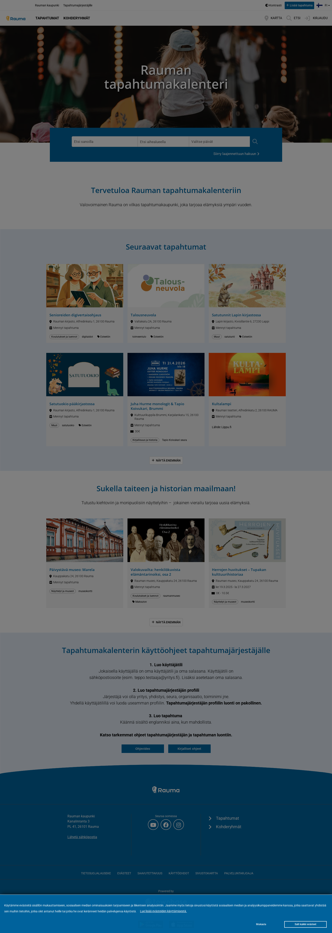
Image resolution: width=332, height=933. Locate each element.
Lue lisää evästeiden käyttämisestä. (163, 911)
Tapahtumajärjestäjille (77, 5)
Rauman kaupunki (47, 5)
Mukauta (261, 924)
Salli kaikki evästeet (305, 924)
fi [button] (323, 5)
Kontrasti (275, 5)
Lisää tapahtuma (301, 5)
